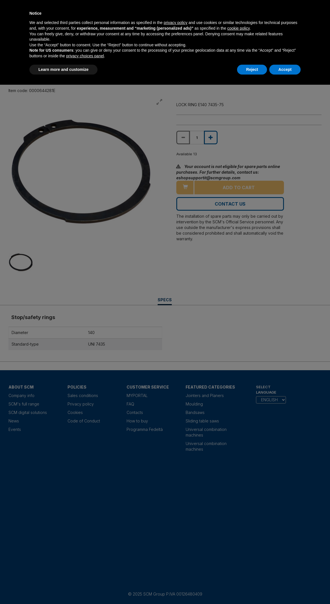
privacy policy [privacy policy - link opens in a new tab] (175, 22)
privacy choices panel (85, 56)
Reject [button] (252, 69)
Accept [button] (285, 69)
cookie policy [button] (238, 28)
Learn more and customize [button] (63, 69)
